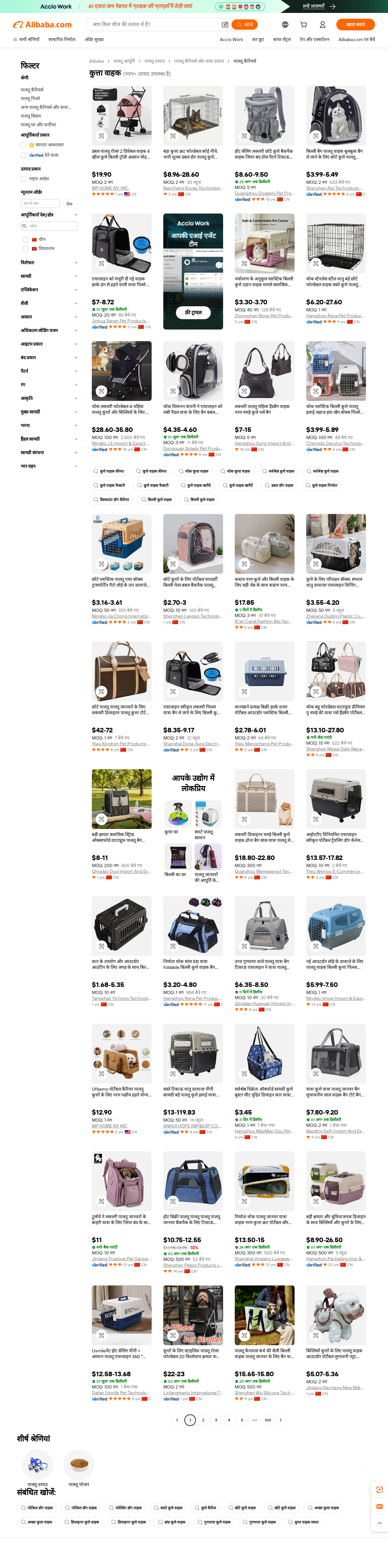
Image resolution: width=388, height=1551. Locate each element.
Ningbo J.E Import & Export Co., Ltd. (122, 443)
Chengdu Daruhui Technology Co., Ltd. (336, 443)
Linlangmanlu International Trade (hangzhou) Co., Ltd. (193, 1392)
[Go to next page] (280, 1420)
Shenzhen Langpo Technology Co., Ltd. (193, 616)
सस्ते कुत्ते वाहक (168, 1508)
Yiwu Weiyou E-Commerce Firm (336, 871)
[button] (225, 24)
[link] (379, 1489)
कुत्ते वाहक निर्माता (321, 485)
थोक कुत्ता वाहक (193, 471)
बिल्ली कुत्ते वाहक (156, 499)
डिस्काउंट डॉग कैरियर (111, 499)
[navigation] (49, 741)
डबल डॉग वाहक (279, 485)
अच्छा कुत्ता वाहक (323, 1508)
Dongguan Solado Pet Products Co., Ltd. (193, 448)
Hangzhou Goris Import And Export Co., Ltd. (265, 443)
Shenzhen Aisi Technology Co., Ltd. (336, 188)
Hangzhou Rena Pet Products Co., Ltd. (336, 315)
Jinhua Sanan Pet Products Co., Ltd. (122, 320)
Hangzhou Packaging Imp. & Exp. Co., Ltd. (336, 1258)
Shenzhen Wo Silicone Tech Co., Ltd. (265, 1392)
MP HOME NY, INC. (110, 188)
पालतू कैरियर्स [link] (244, 61)
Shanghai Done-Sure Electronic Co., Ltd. (193, 743)
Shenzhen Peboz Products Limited (193, 1265)
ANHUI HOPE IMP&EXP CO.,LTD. (193, 1125)
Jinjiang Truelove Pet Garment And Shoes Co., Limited (122, 1258)
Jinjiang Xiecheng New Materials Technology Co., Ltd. (336, 1387)
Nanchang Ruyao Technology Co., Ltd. (193, 188)
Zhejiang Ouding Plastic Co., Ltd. (336, 616)
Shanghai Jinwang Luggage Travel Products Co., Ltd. (265, 1258)
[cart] (305, 25)
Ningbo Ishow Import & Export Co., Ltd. (336, 998)
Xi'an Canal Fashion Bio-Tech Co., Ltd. (265, 621)
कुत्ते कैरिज (205, 1508)
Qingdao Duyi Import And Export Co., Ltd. (122, 871)
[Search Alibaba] (154, 24)
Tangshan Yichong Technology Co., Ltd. (122, 998)
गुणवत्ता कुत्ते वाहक (214, 1522)
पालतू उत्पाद (155, 61)
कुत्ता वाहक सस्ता (303, 1522)
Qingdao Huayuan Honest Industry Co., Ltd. (265, 1003)
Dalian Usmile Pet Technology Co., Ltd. (122, 1392)
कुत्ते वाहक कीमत (108, 471)
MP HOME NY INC (110, 1125)
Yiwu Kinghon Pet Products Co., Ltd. (122, 743)
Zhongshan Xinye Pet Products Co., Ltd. (265, 315)
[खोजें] (245, 24)
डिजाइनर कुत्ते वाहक (81, 1522)
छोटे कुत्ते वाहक (242, 1508)
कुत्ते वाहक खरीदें (195, 485)
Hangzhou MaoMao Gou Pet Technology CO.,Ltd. (265, 1131)
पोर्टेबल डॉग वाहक (37, 1508)
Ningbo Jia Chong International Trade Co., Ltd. (122, 616)
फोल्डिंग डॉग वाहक (125, 1508)
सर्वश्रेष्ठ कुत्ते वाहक (278, 471)
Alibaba (96, 61)
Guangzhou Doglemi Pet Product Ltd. (265, 193)
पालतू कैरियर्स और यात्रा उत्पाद (199, 61)
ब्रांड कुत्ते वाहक (171, 1522)
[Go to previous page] (177, 1420)
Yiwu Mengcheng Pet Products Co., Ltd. (265, 743)
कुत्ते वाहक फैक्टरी (109, 485)
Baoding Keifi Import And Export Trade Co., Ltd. (336, 1131)
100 (267, 1420)
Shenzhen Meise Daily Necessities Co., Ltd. (336, 748)
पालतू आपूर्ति (124, 61)
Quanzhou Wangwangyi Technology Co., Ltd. (265, 871)
